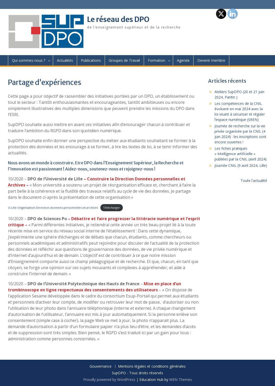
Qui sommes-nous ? (28, 60)
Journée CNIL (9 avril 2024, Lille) (240, 165)
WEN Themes (180, 379)
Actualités (65, 60)
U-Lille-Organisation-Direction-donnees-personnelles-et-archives (53, 207)
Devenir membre (211, 60)
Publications (91, 60)
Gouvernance (101, 366)
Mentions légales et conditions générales (152, 366)
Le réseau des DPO (118, 19)
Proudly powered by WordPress (109, 379)
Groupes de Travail (124, 60)
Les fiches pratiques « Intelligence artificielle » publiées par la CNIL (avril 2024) (240, 153)
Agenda (183, 60)
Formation (156, 60)
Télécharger (111, 207)
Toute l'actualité (254, 180)
